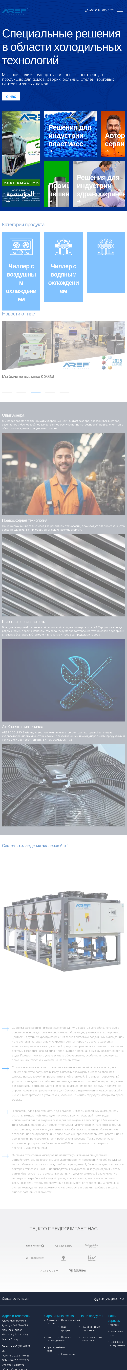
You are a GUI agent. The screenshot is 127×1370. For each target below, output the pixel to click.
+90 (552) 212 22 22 (18, 1360)
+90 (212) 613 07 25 (101, 10)
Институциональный (70, 1320)
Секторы (114, 1325)
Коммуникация (68, 1354)
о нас (11, 96)
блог (63, 1347)
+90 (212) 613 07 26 (18, 1355)
